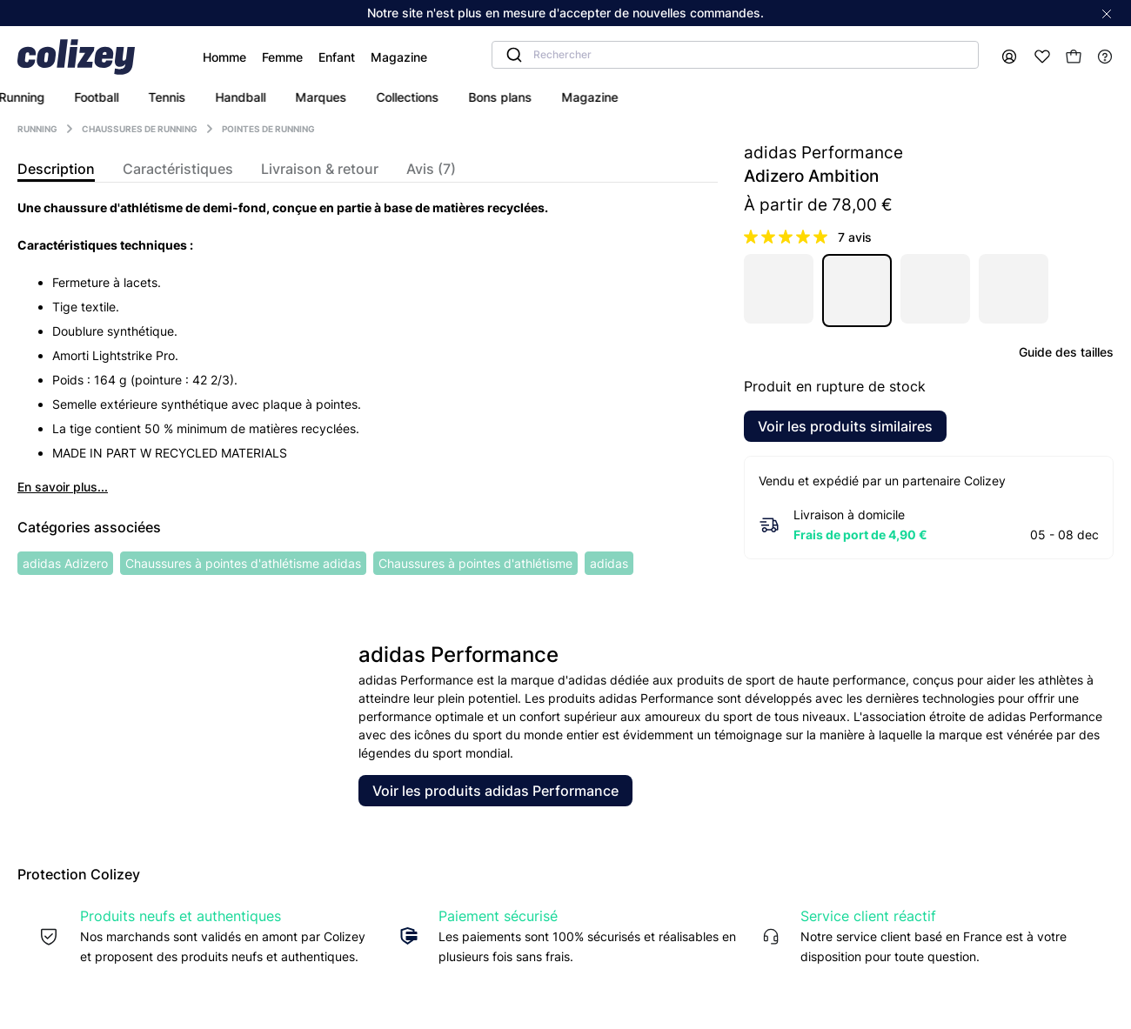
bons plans (641, 97)
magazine (731, 97)
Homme (178, 57)
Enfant (290, 57)
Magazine (353, 57)
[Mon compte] (1009, 57)
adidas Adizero (65, 563)
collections (549, 97)
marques (462, 97)
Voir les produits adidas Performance (495, 790)
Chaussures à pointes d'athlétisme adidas (243, 563)
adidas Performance (823, 153)
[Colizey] (84, 57)
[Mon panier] (1073, 56)
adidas (609, 563)
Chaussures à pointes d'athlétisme (475, 563)
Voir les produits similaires (845, 426)
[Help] (1105, 57)
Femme (236, 57)
